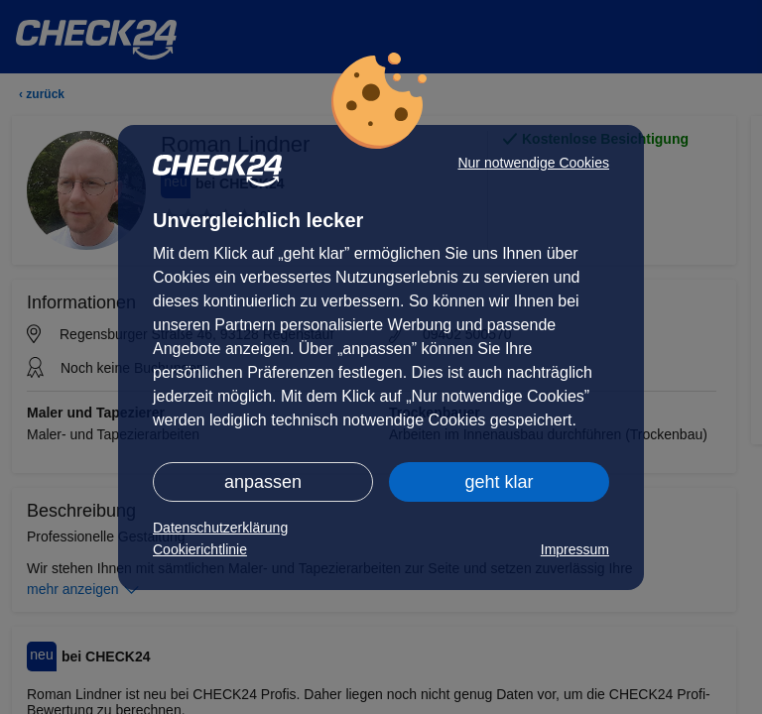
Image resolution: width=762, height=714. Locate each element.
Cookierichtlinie (200, 549)
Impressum (575, 549)
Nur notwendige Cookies (533, 163)
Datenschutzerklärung (220, 528)
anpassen (263, 482)
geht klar (498, 482)
